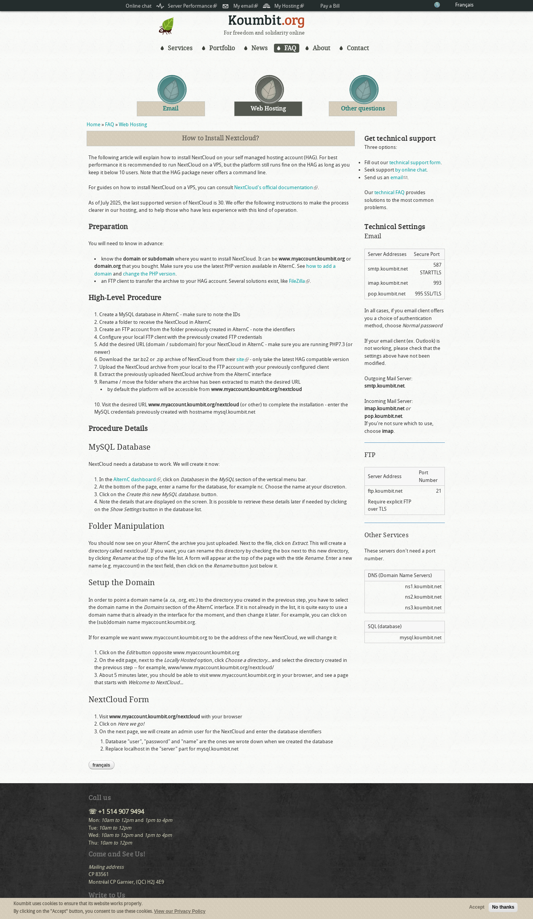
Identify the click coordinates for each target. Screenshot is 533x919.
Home (93, 124)
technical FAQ (389, 192)
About (321, 48)
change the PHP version (149, 274)
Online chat (138, 6)
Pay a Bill (329, 6)
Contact (358, 48)
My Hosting (289, 6)
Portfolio (222, 48)
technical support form (415, 162)
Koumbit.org (266, 22)
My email (245, 6)
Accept (476, 908)
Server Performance (192, 6)
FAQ (290, 48)
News (259, 48)
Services (180, 48)
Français (464, 5)
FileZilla (299, 281)
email (398, 177)
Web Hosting (133, 124)
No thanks (503, 908)
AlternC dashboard (137, 479)
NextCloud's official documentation (276, 187)
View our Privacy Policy (180, 911)
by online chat (410, 170)
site (242, 359)
